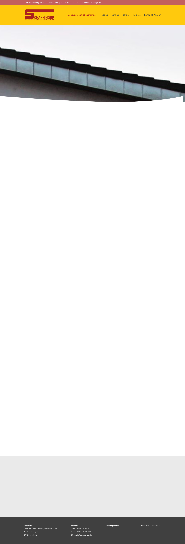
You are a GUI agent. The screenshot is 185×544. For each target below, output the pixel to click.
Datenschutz (155, 525)
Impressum (145, 525)
